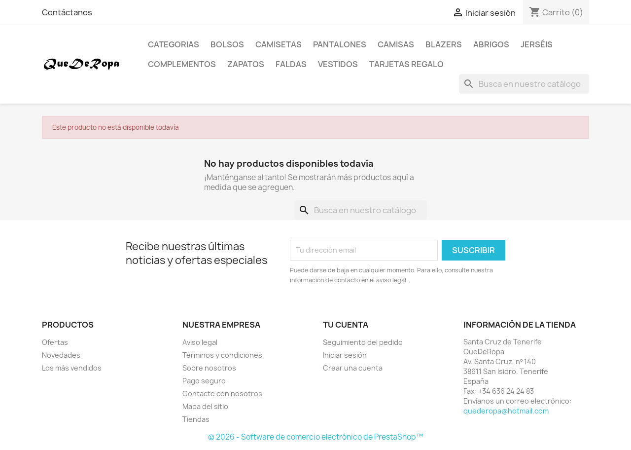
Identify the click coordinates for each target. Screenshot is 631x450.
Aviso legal (199, 342)
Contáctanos (67, 12)
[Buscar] (524, 84)
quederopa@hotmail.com (506, 410)
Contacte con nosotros (222, 393)
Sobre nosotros (209, 368)
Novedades (61, 355)
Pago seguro (204, 380)
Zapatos (245, 64)
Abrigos (491, 44)
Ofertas (55, 342)
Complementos (182, 64)
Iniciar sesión (345, 355)
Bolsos (227, 44)
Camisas (396, 44)
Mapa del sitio (205, 406)
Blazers (443, 44)
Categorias (173, 44)
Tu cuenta (345, 324)
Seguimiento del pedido (363, 342)
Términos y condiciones (222, 355)
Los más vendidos (72, 368)
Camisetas (278, 44)
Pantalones (339, 44)
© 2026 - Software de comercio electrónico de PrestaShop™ (315, 437)
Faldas (291, 64)
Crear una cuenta (353, 368)
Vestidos (338, 64)
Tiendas (196, 419)
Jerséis (537, 44)
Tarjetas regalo (406, 64)
